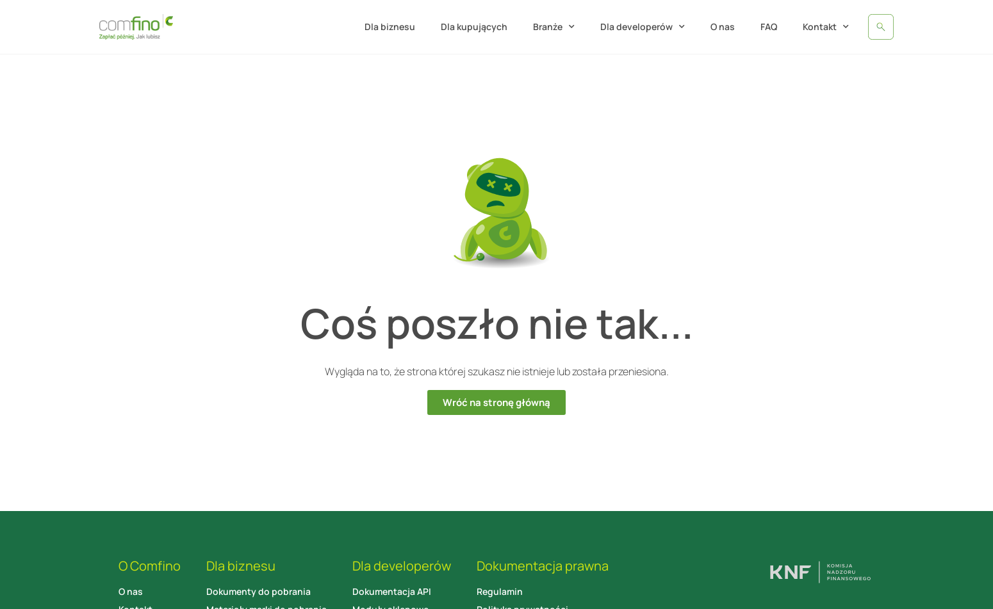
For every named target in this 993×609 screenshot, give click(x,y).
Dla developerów (642, 27)
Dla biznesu (390, 26)
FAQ (768, 26)
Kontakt (826, 27)
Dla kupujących (474, 26)
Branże (554, 27)
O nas (722, 26)
